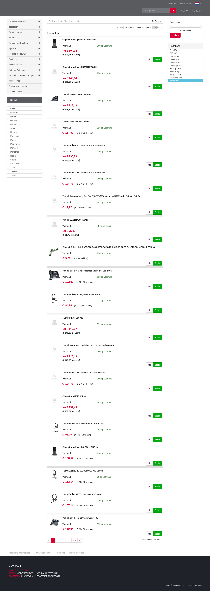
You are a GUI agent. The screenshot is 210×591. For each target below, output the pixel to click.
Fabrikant (130, 27)
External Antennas (24, 70)
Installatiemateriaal (24, 21)
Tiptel (12, 167)
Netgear (14, 132)
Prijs (149, 27)
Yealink (13, 171)
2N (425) (173, 50)
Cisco (12, 108)
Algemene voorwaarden (19, 553)
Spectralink (15, 164)
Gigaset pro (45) (176, 65)
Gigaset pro (15, 124)
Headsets (24, 37)
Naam (140, 27)
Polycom (14, 148)
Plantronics (15, 144)
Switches (24, 59)
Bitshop (200, 585)
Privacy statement (43, 553)
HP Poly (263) (175, 69)
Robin (13, 156)
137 (74, 540)
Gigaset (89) (175, 62)
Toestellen (24, 26)
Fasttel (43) (174, 59)
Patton (13, 140)
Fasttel (13, 116)
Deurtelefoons (24, 32)
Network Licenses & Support (24, 75)
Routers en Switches (24, 43)
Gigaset (13, 120)
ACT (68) (173, 53)
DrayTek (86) (175, 56)
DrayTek (14, 112)
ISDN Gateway (15, 91)
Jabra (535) (174, 72)
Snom (13, 160)
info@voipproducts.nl (47, 576)
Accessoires (14, 81)
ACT (12, 104)
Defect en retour (76, 553)
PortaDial (14, 152)
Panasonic (15, 136)
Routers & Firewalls (24, 53)
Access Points (24, 64)
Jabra (12, 128)
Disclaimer (60, 553)
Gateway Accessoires (18, 86)
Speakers (24, 48)
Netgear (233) (175, 75)
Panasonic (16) (176, 78)
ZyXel (13, 175)
